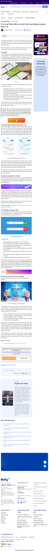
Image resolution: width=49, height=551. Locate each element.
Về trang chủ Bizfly (6, 1)
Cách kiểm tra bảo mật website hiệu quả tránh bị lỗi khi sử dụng (17, 441)
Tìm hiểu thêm (23, 358)
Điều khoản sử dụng (38, 491)
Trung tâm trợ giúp (13, 3)
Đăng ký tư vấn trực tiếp (16, 119)
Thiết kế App (31, 537)
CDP (23, 539)
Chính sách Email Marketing (40, 501)
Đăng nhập (45, 2)
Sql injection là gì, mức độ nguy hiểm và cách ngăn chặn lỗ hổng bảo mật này (17, 437)
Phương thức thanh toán (39, 496)
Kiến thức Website (5, 21)
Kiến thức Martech (5, 11)
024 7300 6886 (21, 498)
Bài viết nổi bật (16, 11)
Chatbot (18, 539)
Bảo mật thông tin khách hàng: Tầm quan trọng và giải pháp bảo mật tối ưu (16, 445)
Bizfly (25, 49)
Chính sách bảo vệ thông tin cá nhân (40, 483)
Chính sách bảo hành (39, 498)
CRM (17, 537)
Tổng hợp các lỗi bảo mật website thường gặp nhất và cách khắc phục (16, 428)
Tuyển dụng (23, 3)
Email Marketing (23, 537)
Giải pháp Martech (17, 6)
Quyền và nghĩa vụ (38, 493)
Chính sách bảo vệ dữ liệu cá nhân (40, 487)
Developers (10, 14)
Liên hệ (30, 3)
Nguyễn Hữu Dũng (6, 30)
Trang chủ (3, 17)
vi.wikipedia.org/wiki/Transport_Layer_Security (15, 343)
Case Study (24, 6)
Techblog (10, 17)
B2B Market (40, 6)
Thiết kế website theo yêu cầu (7, 537)
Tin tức (2, 14)
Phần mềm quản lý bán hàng (8, 539)
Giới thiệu (12, 6)
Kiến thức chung (34, 11)
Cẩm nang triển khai (34, 6)
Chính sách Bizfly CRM (39, 503)
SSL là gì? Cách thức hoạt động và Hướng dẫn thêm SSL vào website (16, 424)
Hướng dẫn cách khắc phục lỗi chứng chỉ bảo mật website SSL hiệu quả (17, 432)
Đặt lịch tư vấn (45, 6)
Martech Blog (28, 6)
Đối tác (37, 3)
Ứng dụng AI (25, 11)
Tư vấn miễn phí (8, 358)
